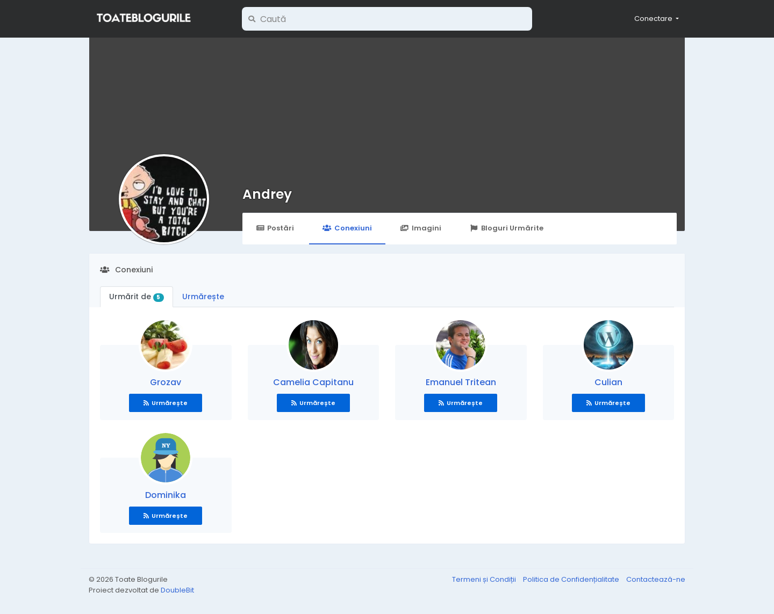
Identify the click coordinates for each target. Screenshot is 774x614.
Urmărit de (136, 296)
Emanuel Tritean (461, 382)
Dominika (165, 495)
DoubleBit (177, 590)
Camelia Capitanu (313, 382)
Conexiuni (346, 228)
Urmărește (203, 296)
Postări (275, 228)
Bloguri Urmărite (506, 228)
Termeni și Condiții (485, 579)
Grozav (165, 382)
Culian (608, 382)
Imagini (420, 228)
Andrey (267, 194)
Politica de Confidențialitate (572, 579)
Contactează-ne (655, 579)
